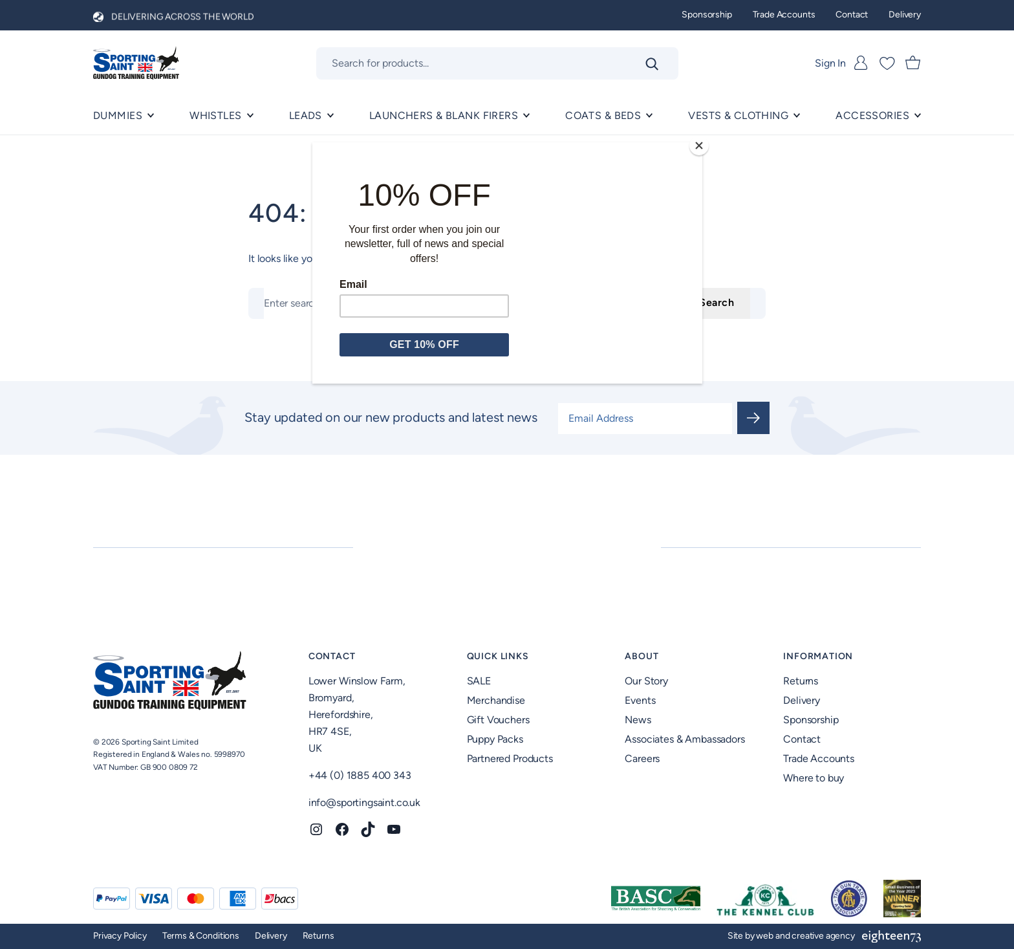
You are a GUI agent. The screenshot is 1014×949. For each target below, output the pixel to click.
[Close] (699, 145)
